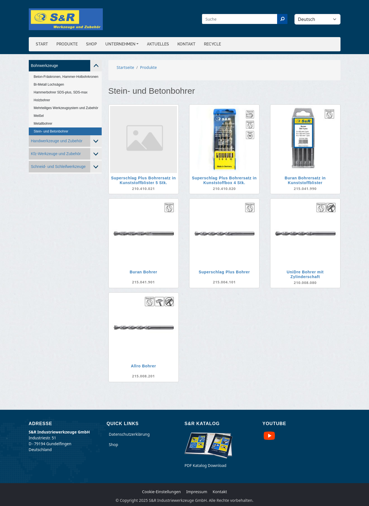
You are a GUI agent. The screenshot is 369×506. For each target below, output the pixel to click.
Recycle (212, 44)
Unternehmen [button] (120, 44)
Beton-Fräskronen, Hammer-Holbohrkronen (66, 77)
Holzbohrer (42, 100)
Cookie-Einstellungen (161, 491)
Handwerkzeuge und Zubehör (56, 141)
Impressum (196, 491)
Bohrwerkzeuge (44, 65)
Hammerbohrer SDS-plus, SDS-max (61, 92)
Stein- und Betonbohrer (51, 131)
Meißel (39, 116)
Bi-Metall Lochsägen (49, 84)
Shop (91, 44)
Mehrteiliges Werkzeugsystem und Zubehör (66, 108)
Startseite (125, 67)
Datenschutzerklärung (129, 434)
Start (42, 44)
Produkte (67, 44)
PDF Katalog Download (206, 465)
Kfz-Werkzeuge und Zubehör (56, 153)
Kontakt (186, 44)
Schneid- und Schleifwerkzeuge (58, 166)
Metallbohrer (43, 124)
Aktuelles (158, 44)
